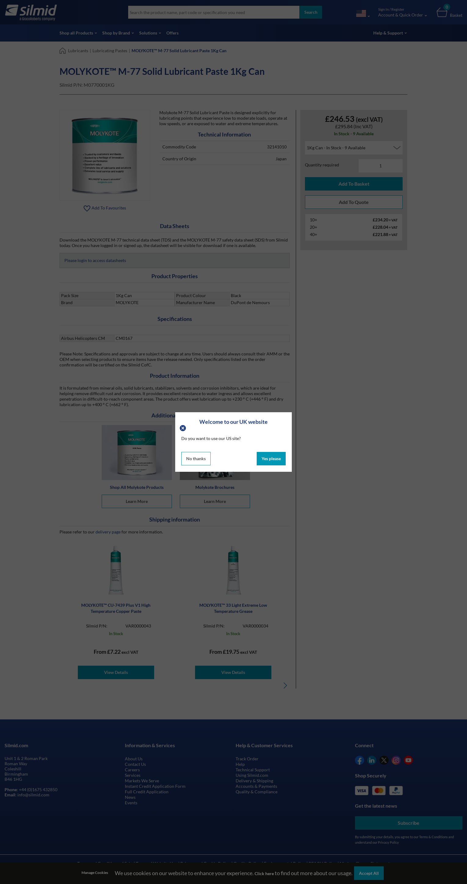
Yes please (271, 458)
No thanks (196, 458)
